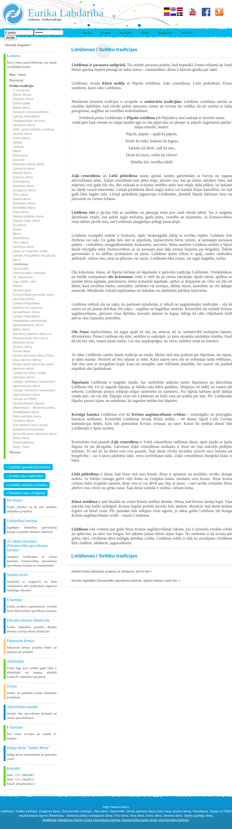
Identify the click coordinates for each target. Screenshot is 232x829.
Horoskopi (16, 80)
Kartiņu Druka (83, 820)
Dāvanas (15, 452)
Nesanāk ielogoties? (18, 45)
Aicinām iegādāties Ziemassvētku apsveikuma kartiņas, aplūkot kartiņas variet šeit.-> (125, 580)
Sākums (86, 33)
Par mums (125, 33)
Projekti (105, 33)
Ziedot (145, 33)
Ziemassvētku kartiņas (173, 820)
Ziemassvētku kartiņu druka (140, 820)
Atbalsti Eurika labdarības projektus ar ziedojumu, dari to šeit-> (111, 571)
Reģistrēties (165, 33)
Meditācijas (50, 820)
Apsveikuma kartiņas (107, 820)
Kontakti (187, 33)
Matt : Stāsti (17, 75)
